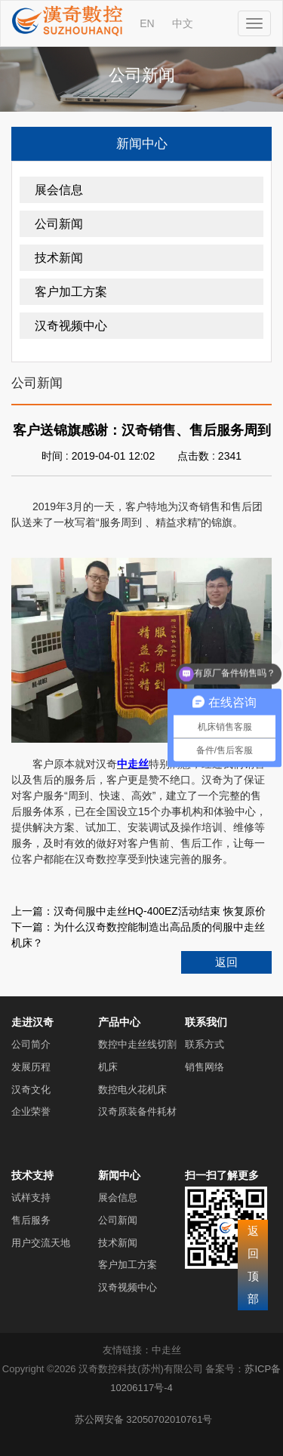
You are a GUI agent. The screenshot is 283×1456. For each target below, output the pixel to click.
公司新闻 (59, 223)
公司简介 (31, 1044)
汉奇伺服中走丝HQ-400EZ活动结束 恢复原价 (160, 911)
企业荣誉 (31, 1111)
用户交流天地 (40, 1242)
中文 (182, 23)
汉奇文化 (31, 1089)
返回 (226, 962)
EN (147, 23)
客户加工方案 (71, 291)
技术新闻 (59, 257)
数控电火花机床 (132, 1089)
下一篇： (32, 927)
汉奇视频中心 (71, 325)
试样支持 (31, 1197)
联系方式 (204, 1044)
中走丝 (166, 1350)
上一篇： (32, 911)
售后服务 (31, 1220)
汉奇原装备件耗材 (137, 1111)
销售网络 (204, 1067)
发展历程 (31, 1067)
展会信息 (59, 189)
